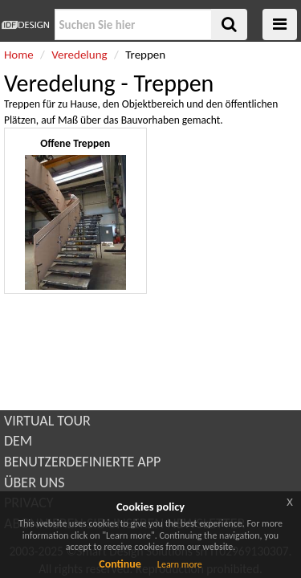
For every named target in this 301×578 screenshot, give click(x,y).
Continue (120, 564)
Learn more (179, 564)
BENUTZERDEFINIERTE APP (82, 461)
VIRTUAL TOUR (47, 420)
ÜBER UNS (34, 482)
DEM (18, 441)
